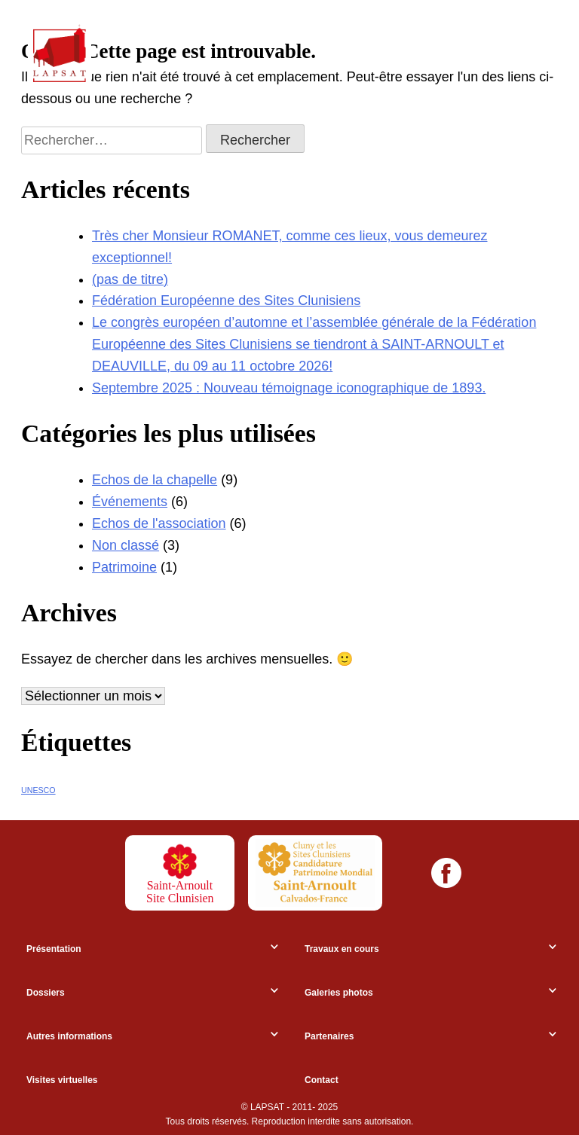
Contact (322, 1080)
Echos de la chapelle (154, 479)
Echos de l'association (159, 523)
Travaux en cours (342, 949)
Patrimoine (124, 567)
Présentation (53, 949)
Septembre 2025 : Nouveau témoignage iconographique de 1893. (289, 387)
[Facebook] (446, 873)
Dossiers (45, 992)
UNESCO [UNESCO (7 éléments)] (38, 790)
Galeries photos (339, 992)
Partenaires (329, 1036)
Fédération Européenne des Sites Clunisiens (226, 300)
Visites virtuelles (62, 1080)
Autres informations (69, 1036)
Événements (129, 501)
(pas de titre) (130, 279)
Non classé (125, 545)
